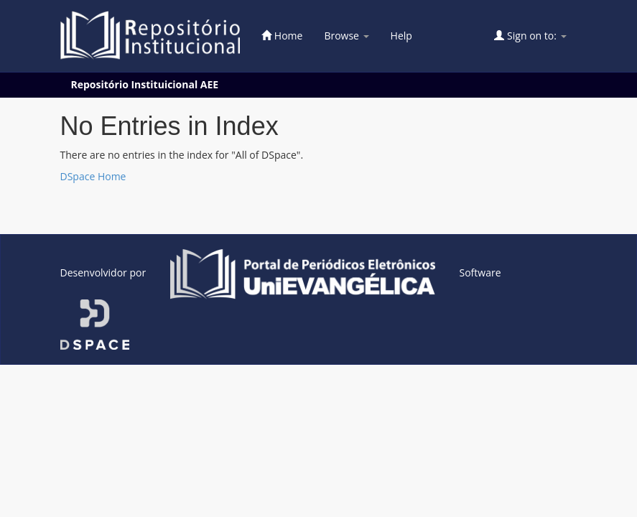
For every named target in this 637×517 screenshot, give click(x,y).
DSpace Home (93, 176)
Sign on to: (530, 35)
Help (401, 35)
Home (281, 35)
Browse (346, 35)
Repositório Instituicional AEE (145, 84)
